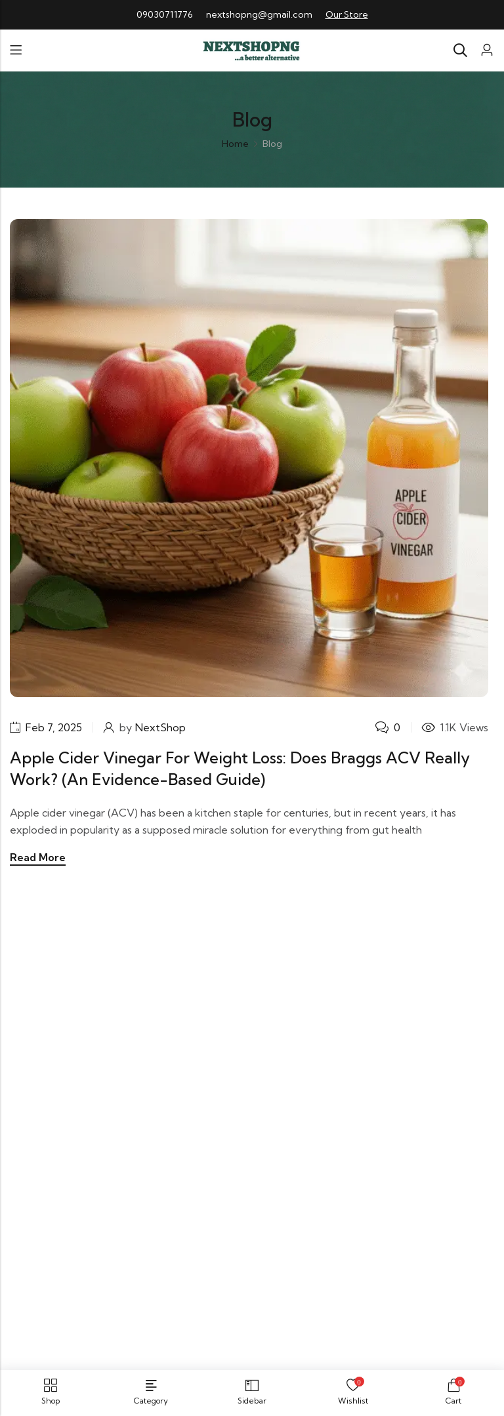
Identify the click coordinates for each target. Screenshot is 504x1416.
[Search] (460, 50)
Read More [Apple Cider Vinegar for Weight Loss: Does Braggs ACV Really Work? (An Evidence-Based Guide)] (38, 857)
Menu (16, 50)
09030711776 (164, 14)
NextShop (161, 727)
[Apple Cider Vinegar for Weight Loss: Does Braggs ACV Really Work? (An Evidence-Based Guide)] (249, 456)
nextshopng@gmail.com (259, 14)
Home (235, 144)
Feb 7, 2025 (54, 727)
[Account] (487, 50)
